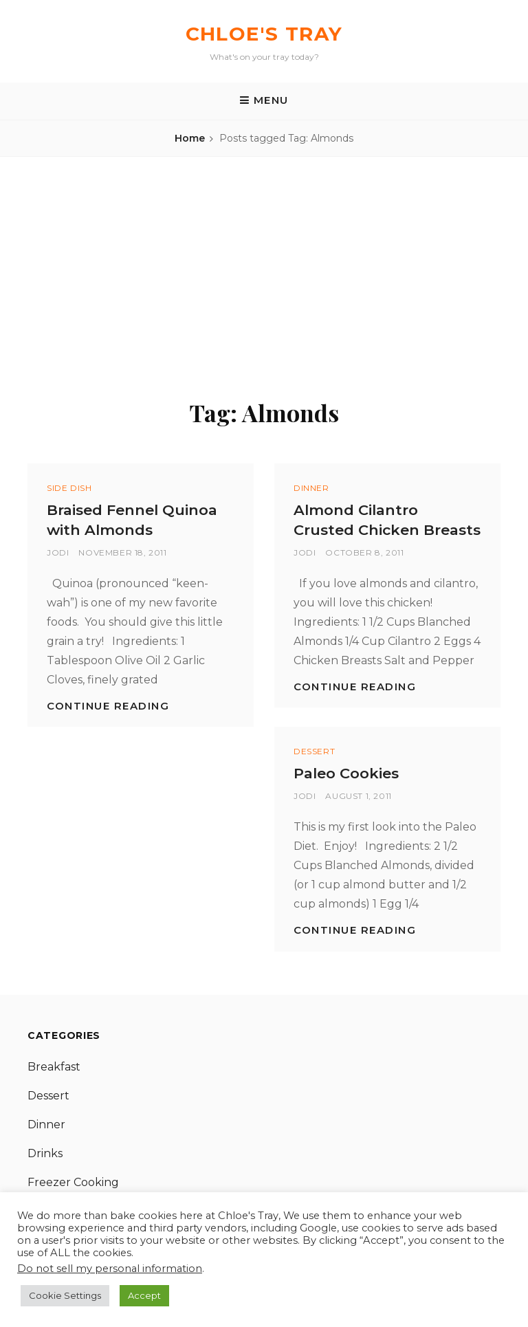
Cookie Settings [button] (65, 1295)
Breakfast (54, 1066)
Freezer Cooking (73, 1182)
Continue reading (108, 705)
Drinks (45, 1153)
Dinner (311, 488)
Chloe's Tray (264, 33)
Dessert (314, 751)
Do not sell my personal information (109, 1268)
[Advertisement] (264, 269)
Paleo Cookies (346, 773)
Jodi (58, 552)
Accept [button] (144, 1295)
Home (190, 138)
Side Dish (69, 488)
